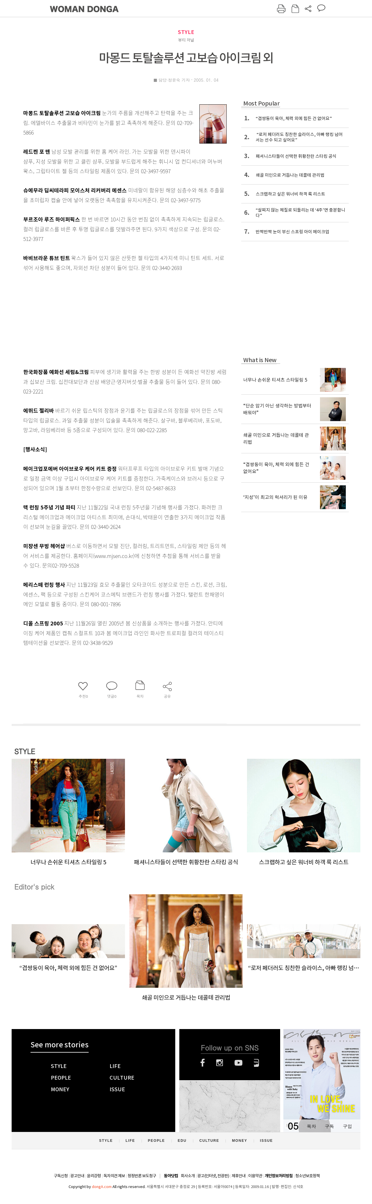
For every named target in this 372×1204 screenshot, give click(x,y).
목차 (311, 1126)
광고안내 (77, 1175)
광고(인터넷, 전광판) (213, 1175)
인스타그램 (219, 1062)
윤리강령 (94, 1175)
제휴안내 (239, 1175)
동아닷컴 (171, 1175)
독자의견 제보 (114, 1175)
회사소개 (188, 1175)
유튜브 (238, 1062)
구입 (347, 1126)
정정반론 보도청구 (142, 1175)
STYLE (186, 32)
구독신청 (61, 1175)
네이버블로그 (256, 1062)
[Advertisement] (110, 318)
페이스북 (203, 1062)
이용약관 (255, 1175)
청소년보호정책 (307, 1175)
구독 (329, 1126)
